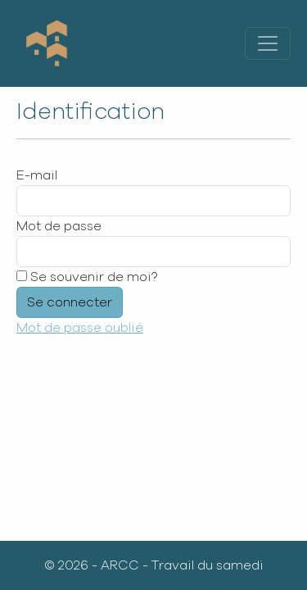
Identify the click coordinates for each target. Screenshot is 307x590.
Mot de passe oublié (79, 328)
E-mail (36, 175)
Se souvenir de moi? (86, 277)
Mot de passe (59, 226)
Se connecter (69, 302)
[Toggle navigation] (268, 43)
